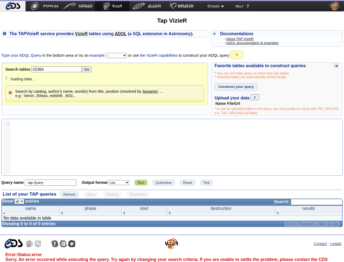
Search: (308, 201)
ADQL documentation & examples (252, 43)
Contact (320, 244)
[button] (236, 55)
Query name (13, 182)
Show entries (20, 201)
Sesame (149, 91)
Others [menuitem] (213, 6)
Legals (335, 244)
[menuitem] (13, 6)
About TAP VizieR (240, 39)
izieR (81, 33)
